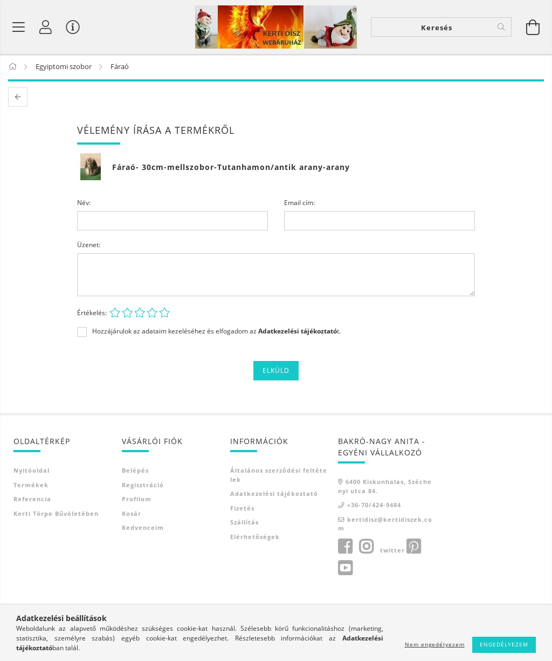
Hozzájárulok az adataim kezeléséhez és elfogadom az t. (216, 332)
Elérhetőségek (255, 537)
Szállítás (244, 523)
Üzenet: (88, 245)
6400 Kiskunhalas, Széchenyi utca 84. (385, 486)
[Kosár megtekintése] (533, 26)
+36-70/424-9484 (374, 505)
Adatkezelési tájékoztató (274, 494)
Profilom (136, 499)
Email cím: (299, 203)
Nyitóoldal (31, 471)
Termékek (31, 485)
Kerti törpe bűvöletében (56, 513)
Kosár (131, 513)
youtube (345, 568)
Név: (84, 203)
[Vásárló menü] (73, 26)
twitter (392, 550)
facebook (345, 547)
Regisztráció (143, 485)
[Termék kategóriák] (19, 26)
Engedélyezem (504, 644)
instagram (366, 547)
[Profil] (46, 26)
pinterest (413, 547)
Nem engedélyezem (435, 644)
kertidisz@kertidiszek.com (385, 524)
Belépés (135, 471)
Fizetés (242, 508)
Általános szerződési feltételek (278, 475)
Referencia (32, 499)
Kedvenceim (143, 528)
